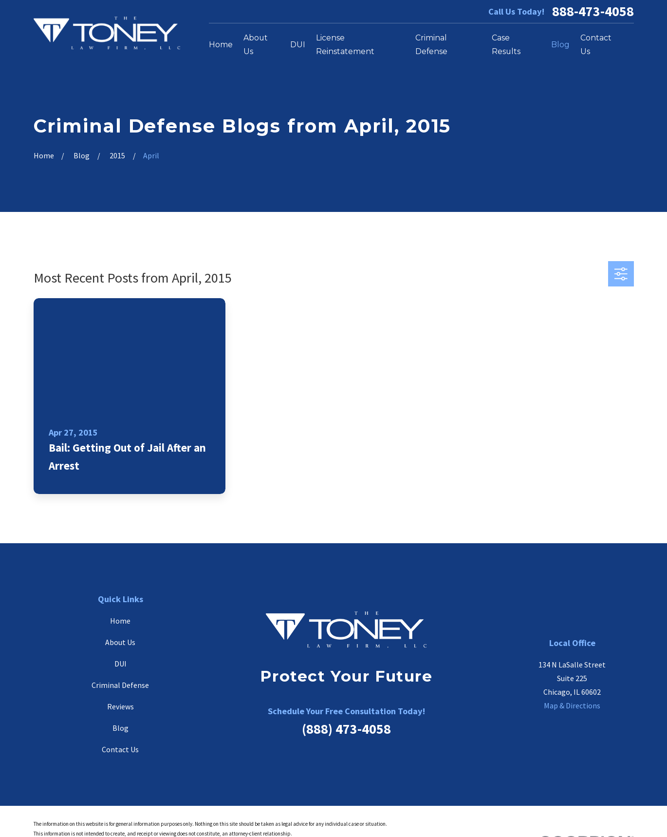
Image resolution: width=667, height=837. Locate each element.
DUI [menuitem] (297, 44)
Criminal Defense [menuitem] (431, 44)
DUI (120, 663)
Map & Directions (572, 705)
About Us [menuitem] (255, 44)
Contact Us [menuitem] (595, 44)
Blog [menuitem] (560, 44)
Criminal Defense (120, 685)
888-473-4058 (593, 11)
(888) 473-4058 (346, 729)
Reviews (120, 706)
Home (120, 621)
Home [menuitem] (221, 44)
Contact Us (120, 749)
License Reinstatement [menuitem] (345, 44)
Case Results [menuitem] (506, 44)
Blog (120, 728)
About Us (120, 642)
